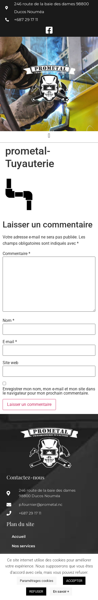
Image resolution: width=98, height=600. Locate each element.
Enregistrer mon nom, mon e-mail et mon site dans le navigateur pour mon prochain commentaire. (49, 391)
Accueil (19, 536)
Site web (10, 363)
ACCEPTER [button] (74, 581)
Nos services (23, 546)
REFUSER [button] (36, 591)
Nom (8, 320)
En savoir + (61, 591)
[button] (49, 135)
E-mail (10, 342)
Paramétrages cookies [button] (36, 581)
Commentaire (16, 254)
